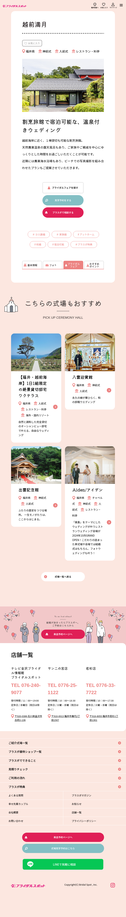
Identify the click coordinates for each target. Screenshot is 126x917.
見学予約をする (63, 201)
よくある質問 (19, 814)
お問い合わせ (19, 840)
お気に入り (104, 7)
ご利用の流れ (20, 796)
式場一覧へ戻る (63, 594)
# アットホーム (40, 249)
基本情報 (32, 282)
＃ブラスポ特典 (64, 261)
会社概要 (16, 832)
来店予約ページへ (63, 651)
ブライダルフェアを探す (65, 189)
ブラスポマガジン (84, 814)
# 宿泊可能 (90, 249)
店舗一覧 (79, 832)
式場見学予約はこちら (63, 868)
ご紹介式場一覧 (21, 760)
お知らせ (79, 823)
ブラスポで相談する (63, 213)
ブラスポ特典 (20, 805)
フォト (53, 282)
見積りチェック (21, 787)
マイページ (113, 7)
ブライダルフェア (73, 282)
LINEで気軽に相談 (64, 884)
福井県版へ (95, 7)
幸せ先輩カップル (21, 823)
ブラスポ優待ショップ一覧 (28, 769)
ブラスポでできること (25, 778)
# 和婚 (66, 249)
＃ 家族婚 (77, 237)
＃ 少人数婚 (51, 237)
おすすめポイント (94, 282)
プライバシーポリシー (87, 840)
